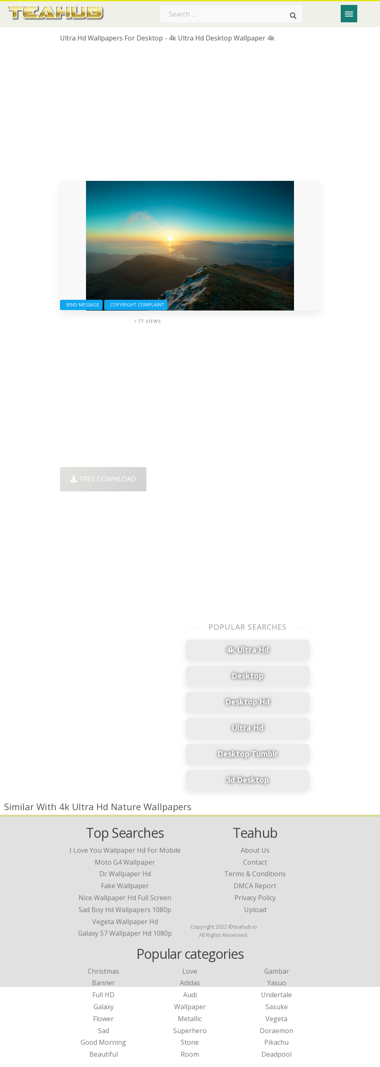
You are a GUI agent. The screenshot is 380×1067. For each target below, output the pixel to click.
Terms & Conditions (255, 873)
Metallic (190, 1018)
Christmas (103, 971)
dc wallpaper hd (125, 873)
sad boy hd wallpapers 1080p (125, 909)
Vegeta (276, 1018)
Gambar (276, 971)
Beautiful (103, 1054)
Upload (255, 909)
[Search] (293, 15)
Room (190, 1054)
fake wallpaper (125, 885)
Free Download (103, 479)
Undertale (276, 994)
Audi (190, 994)
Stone (190, 1042)
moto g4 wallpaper (125, 862)
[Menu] (349, 13)
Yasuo (276, 982)
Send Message (81, 304)
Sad (103, 1030)
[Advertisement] (190, 115)
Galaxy (103, 1006)
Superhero (190, 1030)
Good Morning (103, 1042)
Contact (255, 862)
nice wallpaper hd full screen (125, 897)
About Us (255, 850)
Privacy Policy (255, 897)
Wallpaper (190, 1006)
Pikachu (276, 1042)
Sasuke (276, 1006)
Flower (103, 1018)
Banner (103, 982)
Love (189, 971)
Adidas (190, 982)
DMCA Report (255, 885)
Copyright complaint (136, 304)
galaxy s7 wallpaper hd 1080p (125, 933)
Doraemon (276, 1030)
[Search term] (231, 14)
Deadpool (276, 1054)
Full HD (103, 994)
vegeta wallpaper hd (125, 921)
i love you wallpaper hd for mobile (125, 850)
